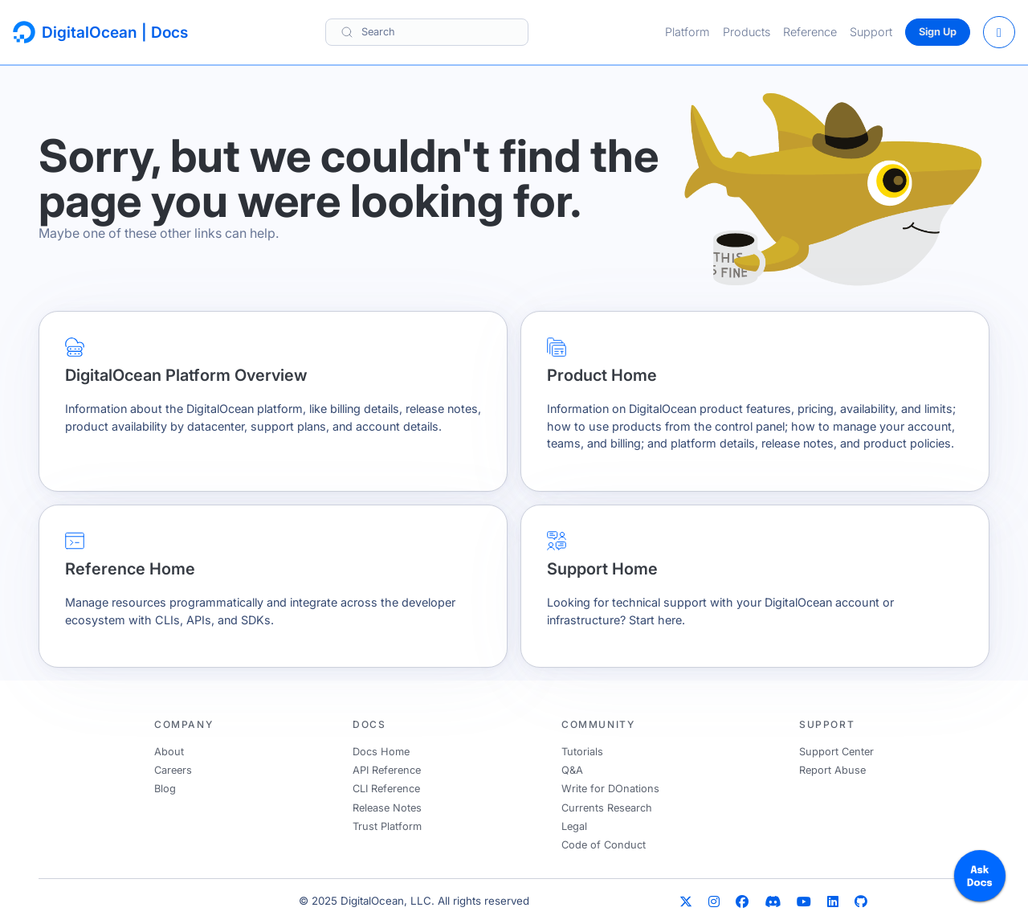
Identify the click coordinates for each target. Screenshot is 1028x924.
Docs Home (381, 752)
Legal (574, 826)
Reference (810, 32)
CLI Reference (386, 789)
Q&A (572, 770)
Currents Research (606, 808)
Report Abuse (832, 770)
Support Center (836, 752)
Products (746, 32)
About (169, 752)
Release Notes (387, 808)
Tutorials (582, 752)
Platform (687, 32)
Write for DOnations (610, 789)
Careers (173, 770)
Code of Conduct (603, 845)
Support (871, 32)
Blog (165, 789)
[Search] (426, 31)
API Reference (387, 770)
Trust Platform (387, 826)
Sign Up (938, 32)
